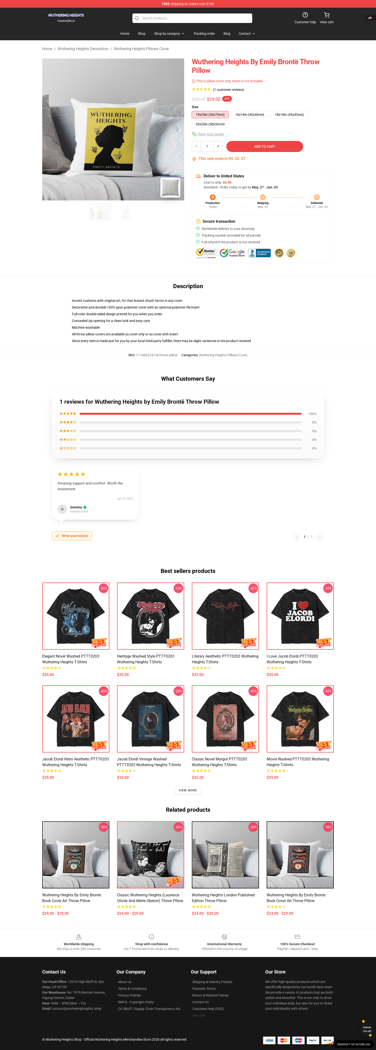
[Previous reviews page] (296, 536)
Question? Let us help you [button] (353, 1044)
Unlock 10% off (367, 1029)
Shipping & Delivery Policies (212, 982)
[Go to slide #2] (125, 212)
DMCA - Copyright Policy (136, 1002)
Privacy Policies (129, 995)
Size (195, 107)
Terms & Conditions (132, 989)
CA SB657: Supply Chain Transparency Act (149, 1009)
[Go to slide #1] (100, 212)
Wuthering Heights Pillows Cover (141, 49)
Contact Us (200, 1002)
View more (188, 790)
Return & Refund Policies (210, 995)
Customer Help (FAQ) (208, 1009)
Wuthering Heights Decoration (83, 49)
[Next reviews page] (320, 536)
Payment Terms (204, 989)
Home (47, 49)
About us (124, 982)
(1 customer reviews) (228, 90)
